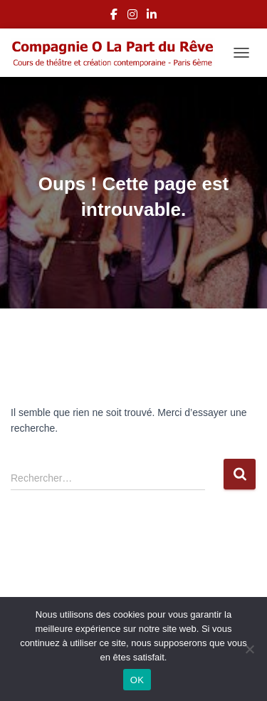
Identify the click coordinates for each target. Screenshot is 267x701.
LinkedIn (152, 16)
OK (137, 680)
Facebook (113, 16)
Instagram (132, 16)
